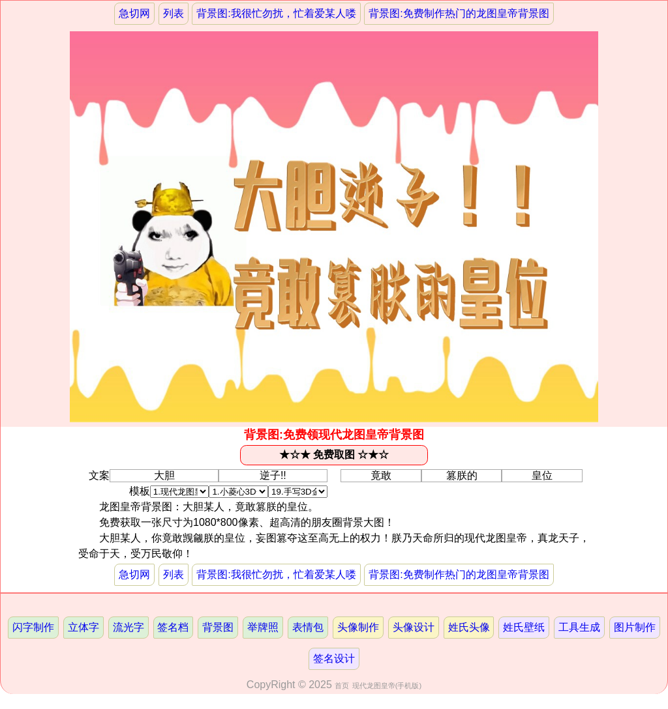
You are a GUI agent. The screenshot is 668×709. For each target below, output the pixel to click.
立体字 (83, 627)
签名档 (173, 627)
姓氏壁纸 (524, 627)
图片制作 (635, 627)
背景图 (218, 627)
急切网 (134, 13)
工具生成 (579, 627)
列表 (173, 13)
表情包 (308, 627)
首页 (342, 685)
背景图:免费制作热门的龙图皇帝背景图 (459, 13)
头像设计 (413, 627)
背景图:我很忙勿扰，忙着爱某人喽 (276, 13)
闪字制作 (33, 627)
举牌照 (263, 627)
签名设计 (334, 658)
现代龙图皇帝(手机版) (386, 685)
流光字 (128, 627)
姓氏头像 (469, 627)
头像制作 (358, 627)
